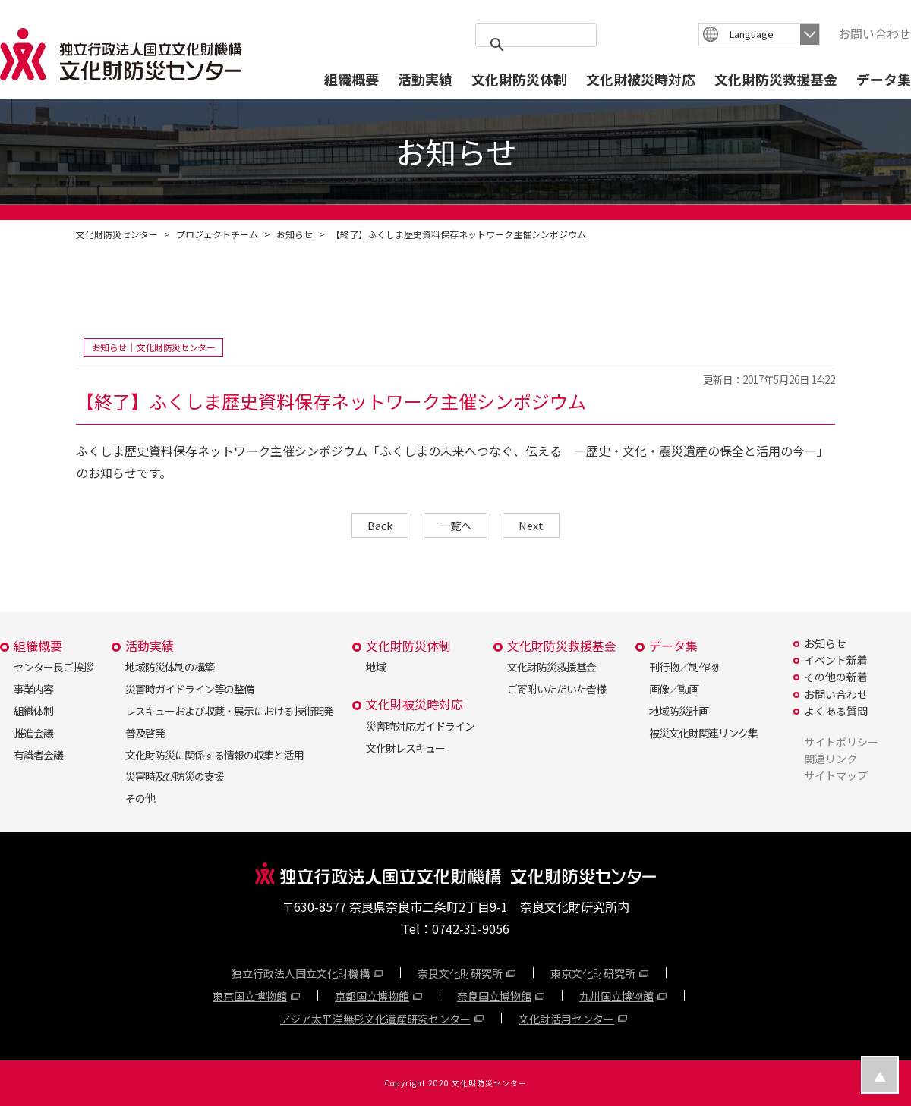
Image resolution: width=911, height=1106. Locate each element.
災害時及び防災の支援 (174, 776)
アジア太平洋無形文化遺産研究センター (375, 1018)
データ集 (883, 79)
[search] (533, 45)
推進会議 (33, 732)
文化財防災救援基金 (775, 79)
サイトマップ (836, 775)
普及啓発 (145, 732)
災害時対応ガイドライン (420, 726)
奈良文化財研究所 (460, 973)
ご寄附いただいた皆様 (556, 688)
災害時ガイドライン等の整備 (189, 688)
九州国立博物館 (616, 996)
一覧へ (455, 525)
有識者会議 (38, 754)
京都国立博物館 (372, 996)
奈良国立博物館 (494, 996)
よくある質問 (836, 710)
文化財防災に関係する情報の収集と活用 (214, 754)
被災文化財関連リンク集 (703, 732)
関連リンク (830, 758)
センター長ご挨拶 (53, 666)
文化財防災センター (117, 234)
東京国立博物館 (250, 996)
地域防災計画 (678, 710)
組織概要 (351, 79)
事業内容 (33, 688)
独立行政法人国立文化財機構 (301, 973)
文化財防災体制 (519, 79)
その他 (140, 798)
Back (379, 525)
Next (531, 525)
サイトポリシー (841, 741)
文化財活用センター (566, 1018)
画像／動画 (673, 688)
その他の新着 (836, 676)
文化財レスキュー (405, 748)
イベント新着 (836, 660)
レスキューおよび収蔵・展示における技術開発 (229, 710)
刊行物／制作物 (683, 666)
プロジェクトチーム (217, 234)
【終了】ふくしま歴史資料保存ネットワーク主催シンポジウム (458, 234)
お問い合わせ (874, 33)
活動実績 (425, 79)
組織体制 (33, 710)
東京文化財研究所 (592, 973)
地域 (376, 666)
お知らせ (294, 234)
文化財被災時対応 (640, 79)
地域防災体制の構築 (169, 666)
